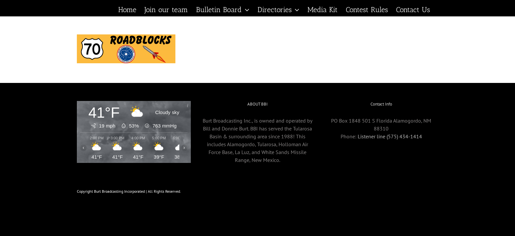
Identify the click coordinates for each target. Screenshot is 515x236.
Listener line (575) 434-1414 (390, 136)
